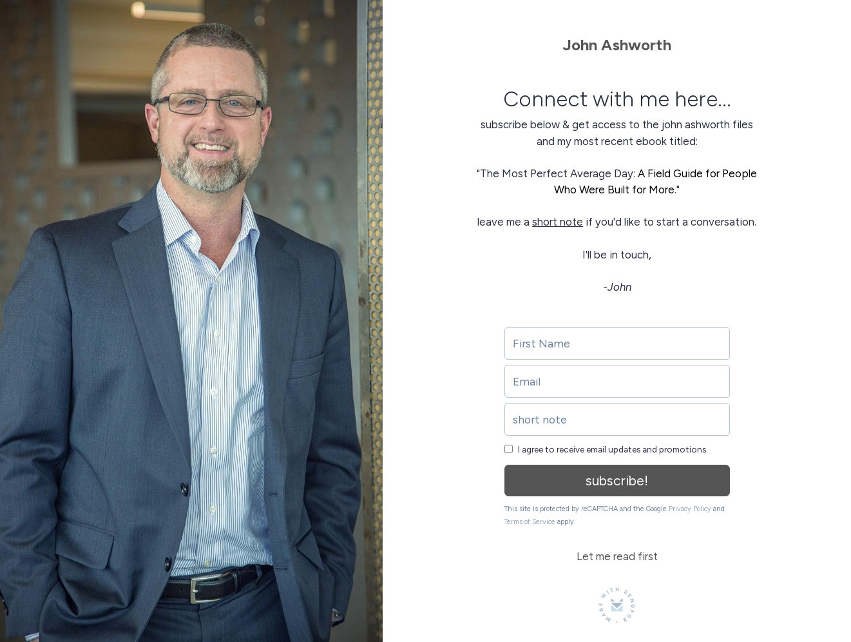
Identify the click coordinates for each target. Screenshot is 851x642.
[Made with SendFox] (616, 605)
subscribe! (617, 480)
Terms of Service (529, 522)
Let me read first (617, 556)
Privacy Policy (690, 509)
